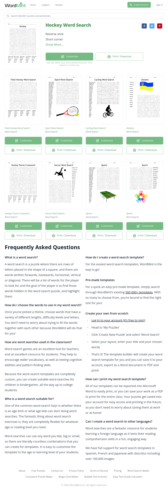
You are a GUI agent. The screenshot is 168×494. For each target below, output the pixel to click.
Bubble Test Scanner (95, 476)
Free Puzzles (38, 470)
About (22, 470)
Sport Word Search (54, 128)
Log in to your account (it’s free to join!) (118, 320)
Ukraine (130, 128)
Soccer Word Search (55, 213)
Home (33, 4)
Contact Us (57, 470)
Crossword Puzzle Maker (39, 476)
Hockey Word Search (68, 25)
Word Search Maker (138, 470)
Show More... (55, 45)
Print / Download (119, 56)
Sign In (159, 4)
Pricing (117, 470)
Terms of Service (99, 470)
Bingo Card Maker (68, 476)
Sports (89, 213)
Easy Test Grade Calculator (127, 476)
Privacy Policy (76, 470)
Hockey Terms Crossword (17, 213)
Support (46, 4)
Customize (69, 56)
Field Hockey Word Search (17, 128)
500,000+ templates (139, 292)
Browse (59, 4)
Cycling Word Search (96, 128)
